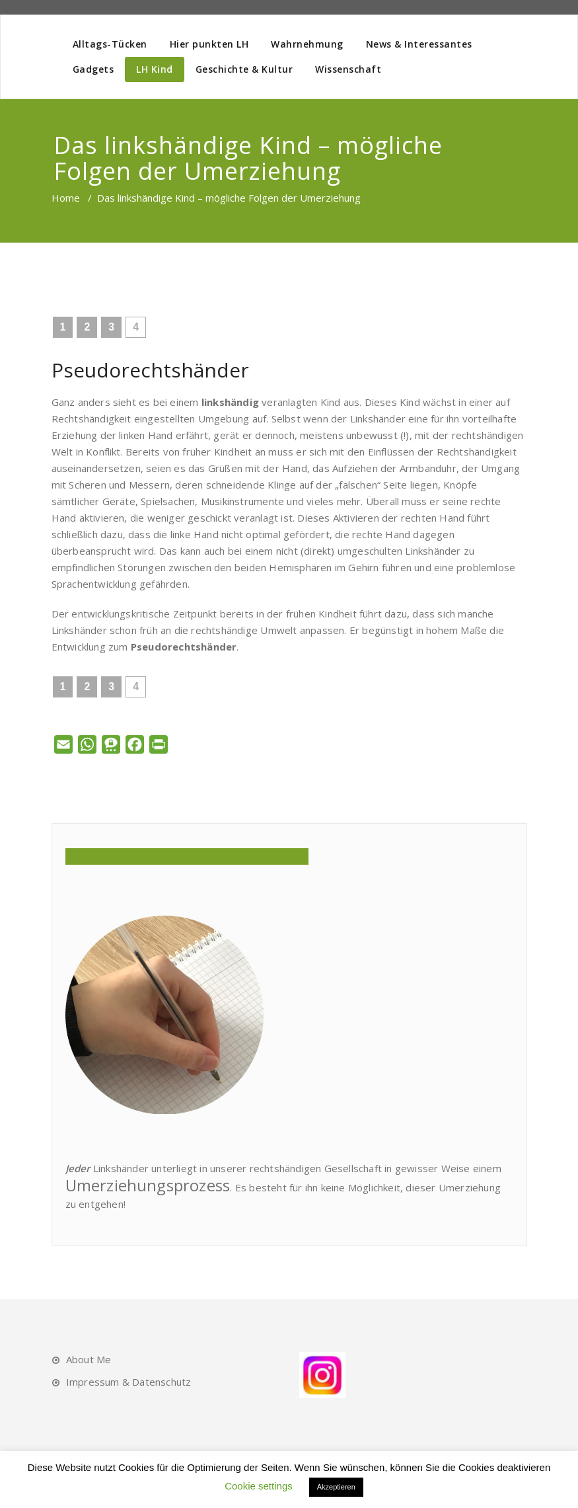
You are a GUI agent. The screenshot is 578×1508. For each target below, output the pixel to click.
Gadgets (93, 69)
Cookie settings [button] (259, 1485)
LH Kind (154, 69)
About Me (89, 1359)
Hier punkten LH (209, 44)
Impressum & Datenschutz (129, 1381)
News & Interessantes (419, 44)
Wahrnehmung (307, 44)
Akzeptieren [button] (336, 1487)
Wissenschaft (348, 69)
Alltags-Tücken (110, 44)
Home (66, 197)
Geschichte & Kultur (244, 69)
